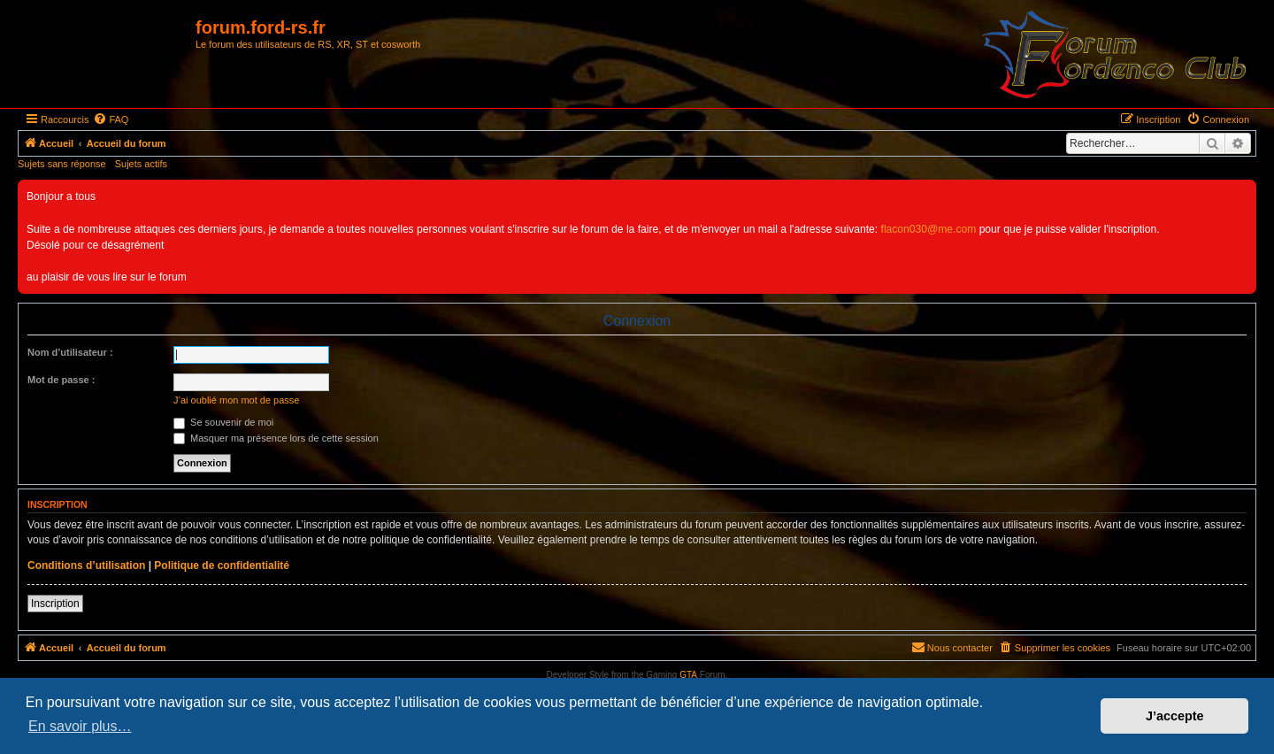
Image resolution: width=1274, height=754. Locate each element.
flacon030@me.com (929, 229)
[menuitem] (110, 119)
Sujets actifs (141, 163)
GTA (688, 675)
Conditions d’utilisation (86, 565)
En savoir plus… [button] (80, 726)
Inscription (55, 603)
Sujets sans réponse (62, 163)
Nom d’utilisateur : (70, 352)
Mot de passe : (61, 379)
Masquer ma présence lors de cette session (276, 438)
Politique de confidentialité (221, 565)
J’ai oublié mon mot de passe (236, 400)
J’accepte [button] (1175, 716)
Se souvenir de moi (223, 422)
